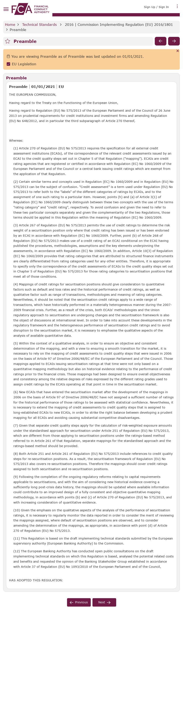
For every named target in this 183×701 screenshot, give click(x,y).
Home (10, 24)
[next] (174, 41)
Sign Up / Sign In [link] (156, 7)
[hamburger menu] (6, 9)
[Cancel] (178, 51)
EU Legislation (24, 64)
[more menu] (177, 6)
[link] (30, 9)
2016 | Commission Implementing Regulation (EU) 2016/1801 (119, 24)
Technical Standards (39, 24)
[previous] (160, 41)
